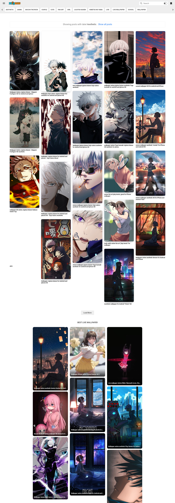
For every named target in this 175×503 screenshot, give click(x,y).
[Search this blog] (150, 3)
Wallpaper (141, 10)
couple (44, 10)
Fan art (61, 10)
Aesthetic (10, 10)
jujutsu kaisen (80, 10)
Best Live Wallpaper (87, 322)
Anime (19, 10)
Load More (87, 313)
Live (107, 10)
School (131, 10)
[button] (141, 3)
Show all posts (105, 24)
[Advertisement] (24, 239)
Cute (52, 10)
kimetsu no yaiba (95, 10)
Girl (68, 10)
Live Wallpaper (118, 10)
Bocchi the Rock (31, 10)
